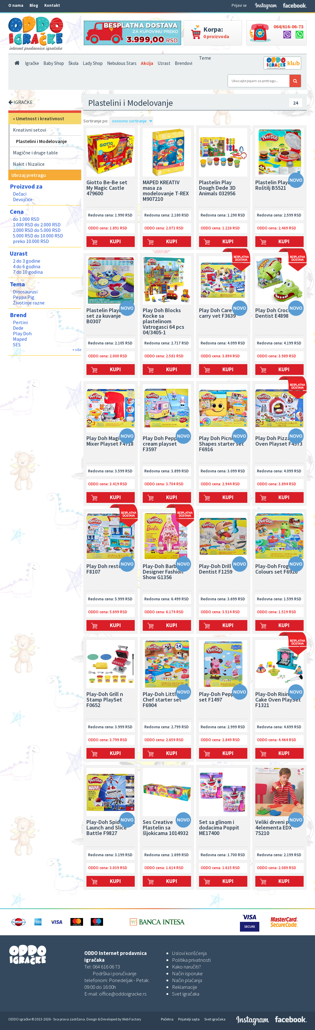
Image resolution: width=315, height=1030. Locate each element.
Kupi (115, 241)
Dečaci (19, 194)
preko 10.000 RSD (31, 241)
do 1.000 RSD (26, 219)
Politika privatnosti (191, 959)
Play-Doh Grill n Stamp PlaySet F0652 (104, 700)
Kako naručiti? (186, 966)
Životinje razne (29, 302)
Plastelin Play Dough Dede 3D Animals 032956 (217, 188)
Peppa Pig (23, 297)
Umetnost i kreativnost (40, 118)
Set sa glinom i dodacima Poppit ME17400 (219, 828)
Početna (167, 1019)
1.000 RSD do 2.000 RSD (37, 224)
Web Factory (131, 1019)
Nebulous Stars (122, 63)
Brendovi (183, 63)
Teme (205, 58)
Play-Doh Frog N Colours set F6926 (276, 569)
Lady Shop (93, 63)
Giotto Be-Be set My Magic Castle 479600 (106, 188)
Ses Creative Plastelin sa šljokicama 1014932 (165, 828)
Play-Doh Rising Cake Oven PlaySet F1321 (278, 700)
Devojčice (23, 199)
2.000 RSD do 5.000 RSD (37, 230)
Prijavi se (239, 5)
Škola (73, 63)
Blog (34, 5)
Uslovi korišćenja (189, 953)
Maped (20, 339)
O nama (15, 5)
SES (17, 344)
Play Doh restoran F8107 (107, 569)
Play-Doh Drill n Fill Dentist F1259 (221, 569)
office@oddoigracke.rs (122, 993)
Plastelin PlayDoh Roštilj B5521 (276, 185)
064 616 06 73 (106, 966)
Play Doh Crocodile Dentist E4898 (277, 313)
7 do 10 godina (28, 272)
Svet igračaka (185, 993)
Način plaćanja (187, 980)
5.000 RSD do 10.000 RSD (38, 235)
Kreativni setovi (29, 130)
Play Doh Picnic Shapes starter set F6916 (221, 444)
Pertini (20, 322)
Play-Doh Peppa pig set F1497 (222, 697)
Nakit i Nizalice (29, 164)
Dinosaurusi (25, 291)
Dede (18, 328)
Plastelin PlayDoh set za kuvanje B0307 (107, 316)
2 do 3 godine (26, 261)
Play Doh (22, 333)
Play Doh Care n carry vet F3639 (217, 313)
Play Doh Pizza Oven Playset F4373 (278, 441)
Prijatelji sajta (189, 1019)
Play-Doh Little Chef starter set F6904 (162, 700)
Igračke (32, 63)
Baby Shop (53, 63)
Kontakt (52, 5)
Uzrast (164, 63)
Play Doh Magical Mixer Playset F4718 (110, 441)
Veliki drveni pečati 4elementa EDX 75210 (278, 828)
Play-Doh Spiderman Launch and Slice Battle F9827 (110, 828)
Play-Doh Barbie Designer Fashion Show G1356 (163, 572)
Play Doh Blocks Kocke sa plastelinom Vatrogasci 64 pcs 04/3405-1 (163, 321)
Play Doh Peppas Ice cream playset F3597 (167, 444)
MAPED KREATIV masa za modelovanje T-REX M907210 (166, 191)
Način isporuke (187, 973)
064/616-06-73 (288, 26)
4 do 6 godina (26, 266)
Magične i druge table (35, 152)
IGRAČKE (20, 102)
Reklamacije (184, 987)
